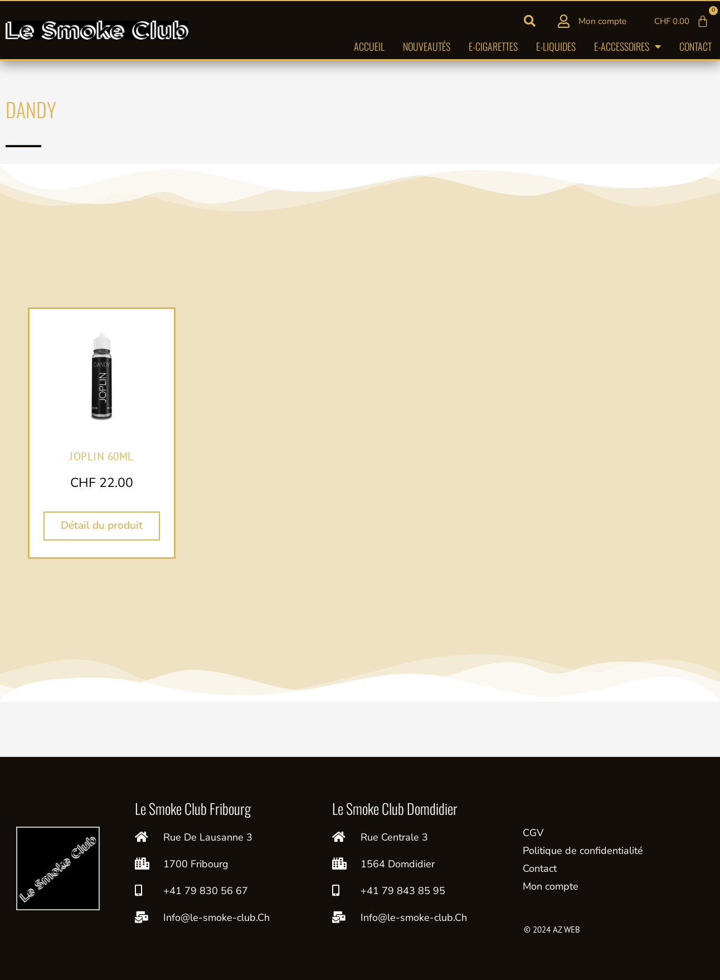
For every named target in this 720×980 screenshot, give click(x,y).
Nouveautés (426, 48)
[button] (530, 22)
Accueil (369, 48)
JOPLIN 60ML (102, 455)
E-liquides (556, 48)
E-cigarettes (493, 48)
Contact (695, 48)
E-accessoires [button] (627, 48)
